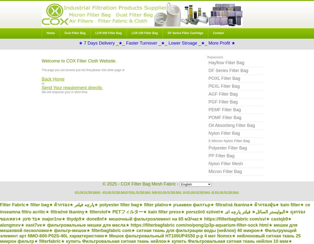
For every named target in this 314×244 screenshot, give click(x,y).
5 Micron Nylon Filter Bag (229, 141)
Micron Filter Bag (225, 171)
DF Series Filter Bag (228, 70)
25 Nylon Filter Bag (225, 192)
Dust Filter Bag (75, 33)
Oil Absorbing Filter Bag (232, 125)
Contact (218, 33)
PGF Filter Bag (223, 101)
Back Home (53, 79)
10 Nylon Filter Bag (196, 192)
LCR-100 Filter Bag (144, 33)
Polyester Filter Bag (228, 148)
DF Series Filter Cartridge (185, 33)
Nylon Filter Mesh (226, 163)
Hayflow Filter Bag (226, 62)
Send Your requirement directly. (72, 87)
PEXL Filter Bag (224, 86)
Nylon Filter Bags (87, 192)
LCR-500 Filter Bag (108, 33)
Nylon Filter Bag (142, 14)
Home (51, 33)
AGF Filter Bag (223, 94)
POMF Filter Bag (225, 117)
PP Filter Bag (222, 155)
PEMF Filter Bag (225, 109)
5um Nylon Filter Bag (167, 192)
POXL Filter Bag (224, 78)
